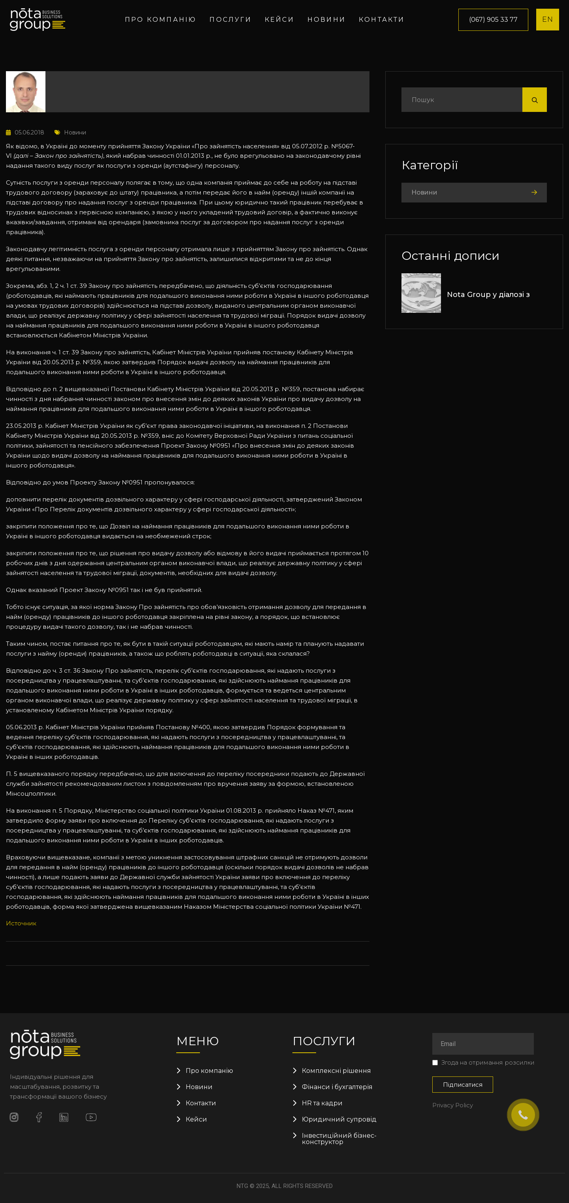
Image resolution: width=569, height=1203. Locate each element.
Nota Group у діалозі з (488, 294)
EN (547, 19)
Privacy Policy (452, 1105)
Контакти (382, 19)
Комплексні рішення (336, 1071)
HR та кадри (322, 1103)
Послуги (230, 19)
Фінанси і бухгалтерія (337, 1087)
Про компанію (160, 19)
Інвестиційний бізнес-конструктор (339, 1139)
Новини (326, 19)
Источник (21, 923)
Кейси (279, 19)
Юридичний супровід (339, 1119)
